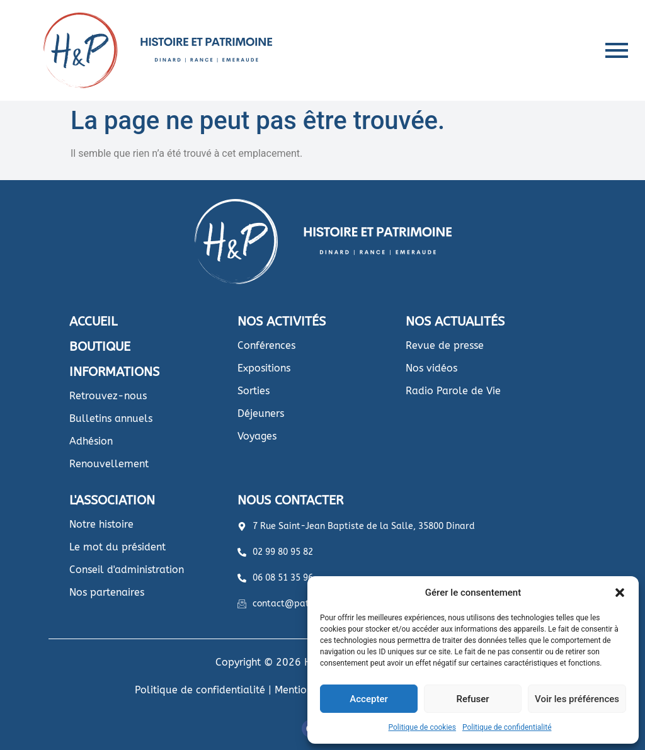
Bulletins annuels (110, 418)
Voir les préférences (577, 699)
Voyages (257, 436)
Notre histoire (101, 524)
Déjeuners (260, 413)
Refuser (472, 699)
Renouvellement (109, 464)
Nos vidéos (431, 368)
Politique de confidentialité (507, 727)
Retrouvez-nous (108, 396)
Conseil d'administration (126, 570)
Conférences (266, 345)
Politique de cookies (422, 727)
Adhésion (91, 441)
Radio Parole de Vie (453, 391)
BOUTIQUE (99, 346)
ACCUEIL (93, 321)
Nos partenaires (106, 592)
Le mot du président (117, 547)
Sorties (253, 391)
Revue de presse (445, 345)
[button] (620, 592)
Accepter (368, 699)
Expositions (263, 368)
